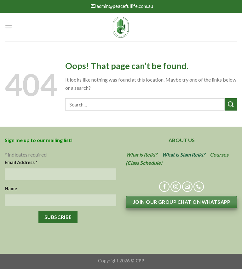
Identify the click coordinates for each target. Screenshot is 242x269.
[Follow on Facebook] (164, 186)
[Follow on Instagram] (175, 186)
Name (11, 188)
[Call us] (198, 186)
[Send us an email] (187, 186)
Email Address (21, 162)
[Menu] (8, 27)
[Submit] (231, 104)
